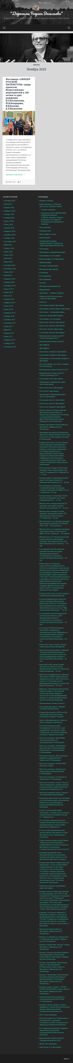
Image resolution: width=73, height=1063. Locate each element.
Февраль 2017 (9, 339)
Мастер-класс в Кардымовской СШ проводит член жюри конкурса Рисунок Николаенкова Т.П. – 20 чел (54, 505)
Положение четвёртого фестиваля (53, 355)
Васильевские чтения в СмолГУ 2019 (54, 369)
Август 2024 (9, 221)
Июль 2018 (8, 305)
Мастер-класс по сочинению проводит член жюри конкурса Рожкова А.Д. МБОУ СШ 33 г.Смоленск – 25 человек (55, 531)
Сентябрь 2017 (10, 323)
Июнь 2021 (8, 261)
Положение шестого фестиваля (52, 400)
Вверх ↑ (67, 1058)
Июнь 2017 (8, 326)
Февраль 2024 (9, 231)
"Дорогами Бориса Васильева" (36, 13)
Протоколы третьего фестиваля (52, 322)
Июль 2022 (8, 255)
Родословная (45, 237)
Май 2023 (8, 244)
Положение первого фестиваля (52, 305)
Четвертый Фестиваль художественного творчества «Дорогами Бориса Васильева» (52, 243)
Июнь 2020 (8, 272)
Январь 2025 (9, 214)
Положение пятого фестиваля (51, 378)
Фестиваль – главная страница (52, 292)
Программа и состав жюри (50, 255)
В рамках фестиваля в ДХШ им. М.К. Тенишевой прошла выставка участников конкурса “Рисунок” (54, 714)
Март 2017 (8, 336)
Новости (43, 301)
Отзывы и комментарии (49, 265)
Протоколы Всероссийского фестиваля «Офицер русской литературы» (51, 931)
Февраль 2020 (9, 278)
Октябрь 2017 (9, 319)
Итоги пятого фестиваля (49, 391)
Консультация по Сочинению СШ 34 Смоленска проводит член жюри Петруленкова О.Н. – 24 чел (53, 497)
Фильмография (45, 262)
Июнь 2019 (8, 292)
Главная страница (46, 200)
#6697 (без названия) (48, 1043)
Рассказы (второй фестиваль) (51, 315)
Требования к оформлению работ (53, 252)
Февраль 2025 (9, 210)
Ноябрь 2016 (9, 343)
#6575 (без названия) (48, 1014)
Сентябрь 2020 (10, 268)
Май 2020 (8, 275)
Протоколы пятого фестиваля (51, 387)
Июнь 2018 (8, 309)
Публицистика (45, 230)
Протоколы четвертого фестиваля (53, 351)
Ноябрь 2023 (9, 238)
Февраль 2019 (9, 302)
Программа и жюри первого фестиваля (55, 308)
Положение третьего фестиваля (52, 332)
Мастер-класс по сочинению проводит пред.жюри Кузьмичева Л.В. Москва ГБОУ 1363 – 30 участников (55, 523)
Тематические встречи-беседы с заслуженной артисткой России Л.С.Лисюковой (52, 998)
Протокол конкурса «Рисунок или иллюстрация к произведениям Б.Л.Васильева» (53, 771)
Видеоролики (45, 289)
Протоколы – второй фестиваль (52, 312)
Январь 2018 (9, 316)
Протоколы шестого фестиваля (52, 403)
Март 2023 (8, 251)
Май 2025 (8, 204)
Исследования (45, 275)
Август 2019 (9, 288)
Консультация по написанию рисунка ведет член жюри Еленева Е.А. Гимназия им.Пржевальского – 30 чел (54, 479)
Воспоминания (45, 279)
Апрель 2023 (9, 248)
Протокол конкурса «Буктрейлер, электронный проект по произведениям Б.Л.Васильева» (52, 739)
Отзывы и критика (48, 209)
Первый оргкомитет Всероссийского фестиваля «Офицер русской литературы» (54, 426)
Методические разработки (50, 286)
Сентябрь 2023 (10, 241)
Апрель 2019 (9, 299)
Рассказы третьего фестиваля (51, 329)
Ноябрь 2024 (9, 217)
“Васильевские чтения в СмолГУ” (52, 703)
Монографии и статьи (48, 234)
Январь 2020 (9, 282)
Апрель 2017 (9, 333)
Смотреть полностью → (15, 175)
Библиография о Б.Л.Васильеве (52, 259)
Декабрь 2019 (10, 285)
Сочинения (44, 272)
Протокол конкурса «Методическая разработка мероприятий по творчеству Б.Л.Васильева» (53, 757)
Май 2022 (8, 258)
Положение (44, 248)
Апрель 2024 (9, 227)
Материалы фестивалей (49, 269)
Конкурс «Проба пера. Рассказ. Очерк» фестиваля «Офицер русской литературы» (55, 946)
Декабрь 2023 (10, 234)
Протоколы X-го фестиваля (50, 1047)
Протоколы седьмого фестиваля (52, 406)
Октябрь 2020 (9, 265)
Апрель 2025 (9, 207)
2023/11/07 (12, 182)
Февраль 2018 (9, 312)
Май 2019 (8, 295)
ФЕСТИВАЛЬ (44, 344)
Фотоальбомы (45, 227)
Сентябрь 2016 (10, 346)
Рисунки (43, 282)
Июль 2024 (8, 224)
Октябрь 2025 (9, 200)
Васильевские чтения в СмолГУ (52, 341)
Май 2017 (8, 329)
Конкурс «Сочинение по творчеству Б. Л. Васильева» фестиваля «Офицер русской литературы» (54, 938)
